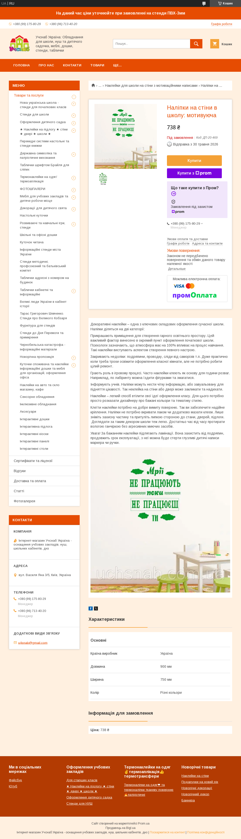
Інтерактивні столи (34, 448)
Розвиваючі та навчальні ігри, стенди (42, 225)
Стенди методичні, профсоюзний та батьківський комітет (43, 266)
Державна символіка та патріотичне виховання (38, 155)
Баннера (188, 800)
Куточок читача (32, 242)
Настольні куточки (34, 215)
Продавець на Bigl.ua (120, 828)
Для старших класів (81, 780)
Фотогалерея (24, 501)
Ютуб (13, 786)
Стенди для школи (34, 114)
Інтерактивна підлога (36, 426)
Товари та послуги (29, 95)
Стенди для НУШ (79, 803)
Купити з (194, 173)
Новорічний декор (195, 794)
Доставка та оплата (30, 481)
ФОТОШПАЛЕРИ (32, 189)
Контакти (72, 65)
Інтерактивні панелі (34, 441)
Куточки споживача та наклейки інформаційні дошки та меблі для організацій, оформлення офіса (44, 370)
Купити (194, 161)
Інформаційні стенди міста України (40, 252)
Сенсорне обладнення (37, 397)
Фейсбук (15, 780)
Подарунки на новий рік (199, 782)
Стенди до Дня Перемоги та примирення (41, 335)
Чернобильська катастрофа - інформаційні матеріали (42, 347)
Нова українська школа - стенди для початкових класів (43, 105)
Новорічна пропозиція (37, 357)
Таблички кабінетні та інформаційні (36, 292)
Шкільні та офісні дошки (38, 235)
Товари (97, 65)
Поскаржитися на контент (167, 832)
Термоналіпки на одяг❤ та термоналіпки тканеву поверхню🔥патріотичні (148, 789)
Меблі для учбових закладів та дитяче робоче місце (44, 198)
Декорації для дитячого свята (43, 208)
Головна (21, 65)
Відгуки (20, 471)
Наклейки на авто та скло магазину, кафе (40, 387)
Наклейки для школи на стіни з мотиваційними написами (151, 85)
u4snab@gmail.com (32, 642)
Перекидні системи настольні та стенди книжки (44, 143)
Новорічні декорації (196, 788)
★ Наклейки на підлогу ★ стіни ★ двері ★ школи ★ (44, 132)
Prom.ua (144, 823)
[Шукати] (196, 43)
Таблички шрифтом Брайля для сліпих (44, 167)
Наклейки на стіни (195, 776)
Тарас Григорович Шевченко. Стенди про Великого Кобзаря (43, 316)
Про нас (46, 65)
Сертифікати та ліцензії (33, 461)
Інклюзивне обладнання (38, 404)
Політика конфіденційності (206, 832)
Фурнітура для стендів (37, 325)
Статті (19, 491)
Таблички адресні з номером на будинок (44, 280)
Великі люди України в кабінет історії (43, 304)
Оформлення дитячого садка (43, 122)
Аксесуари (28, 411)
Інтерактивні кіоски (34, 434)
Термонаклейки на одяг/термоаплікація (38, 179)
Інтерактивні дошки (34, 419)
